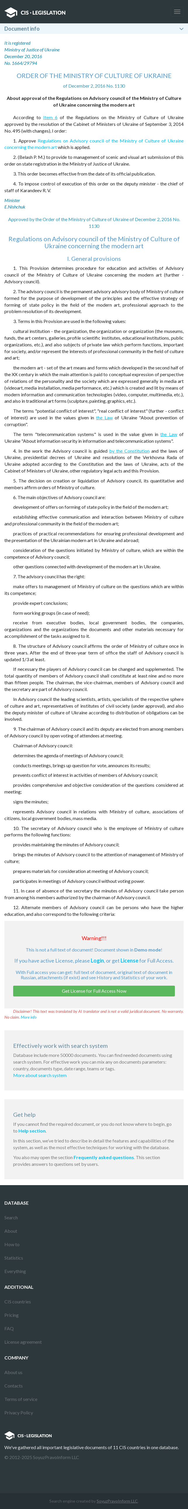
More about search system (40, 1075)
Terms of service (20, 1399)
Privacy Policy (18, 1412)
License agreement (23, 1342)
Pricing (11, 1315)
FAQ (9, 1328)
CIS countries (17, 1301)
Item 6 (50, 117)
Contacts (13, 1385)
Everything (15, 1271)
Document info (22, 28)
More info (28, 1017)
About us (13, 1372)
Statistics (13, 1257)
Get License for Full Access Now (94, 991)
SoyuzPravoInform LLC (117, 1500)
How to (12, 1244)
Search (11, 1217)
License (129, 960)
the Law (104, 417)
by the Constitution (129, 451)
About (10, 1231)
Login (97, 960)
